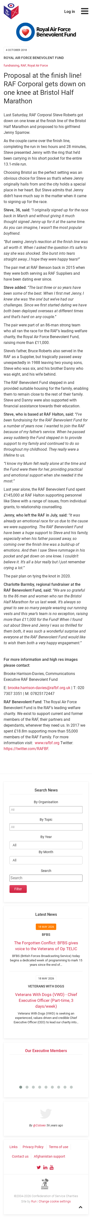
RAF (23, 65)
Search (46, 871)
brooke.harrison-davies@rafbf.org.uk (39, 687)
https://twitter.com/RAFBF (26, 748)
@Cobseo (39, 1125)
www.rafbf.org (47, 743)
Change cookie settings (55, 1201)
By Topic (46, 820)
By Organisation (46, 802)
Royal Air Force (38, 65)
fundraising (11, 65)
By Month (46, 852)
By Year (46, 837)
